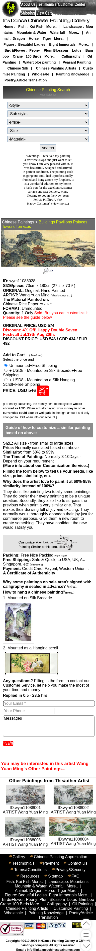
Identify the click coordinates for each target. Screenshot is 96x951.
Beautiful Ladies (31, 44)
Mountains (79, 882)
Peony (34, 50)
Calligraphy (71, 56)
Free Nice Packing (44, 555)
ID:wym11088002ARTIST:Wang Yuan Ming (73, 807)
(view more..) (60, 203)
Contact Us (77, 863)
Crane (18, 56)
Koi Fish (36, 27)
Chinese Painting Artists (56, 68)
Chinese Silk (17, 68)
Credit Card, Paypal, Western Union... (55, 568)
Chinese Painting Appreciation (60, 857)
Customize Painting (71, 908)
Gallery (18, 857)
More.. (51, 27)
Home (8, 27)
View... (47, 584)
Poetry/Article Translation (25, 80)
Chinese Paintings (18, 222)
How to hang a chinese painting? (38, 592)
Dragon (19, 38)
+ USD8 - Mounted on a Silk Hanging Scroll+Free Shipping (39, 382)
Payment (51, 863)
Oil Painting (82, 904)
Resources (29, 876)
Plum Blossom (56, 50)
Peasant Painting (77, 62)
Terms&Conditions (30, 870)
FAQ (76, 876)
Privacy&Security (70, 870)
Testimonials (23, 863)
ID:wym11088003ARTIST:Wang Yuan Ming (25, 839)
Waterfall (57, 33)
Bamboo (86, 899)
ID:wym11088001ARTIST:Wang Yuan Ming (25, 807)
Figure (8, 44)
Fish (21, 27)
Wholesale (40, 74)
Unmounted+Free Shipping (30, 365)
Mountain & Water (31, 33)
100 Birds (33, 56)
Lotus (77, 50)
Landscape (73, 27)
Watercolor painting (39, 62)
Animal (21, 890)
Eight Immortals (62, 44)
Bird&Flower (14, 50)
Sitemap (55, 876)
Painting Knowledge (72, 74)
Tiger (47, 38)
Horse (34, 38)
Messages (49, 726)
